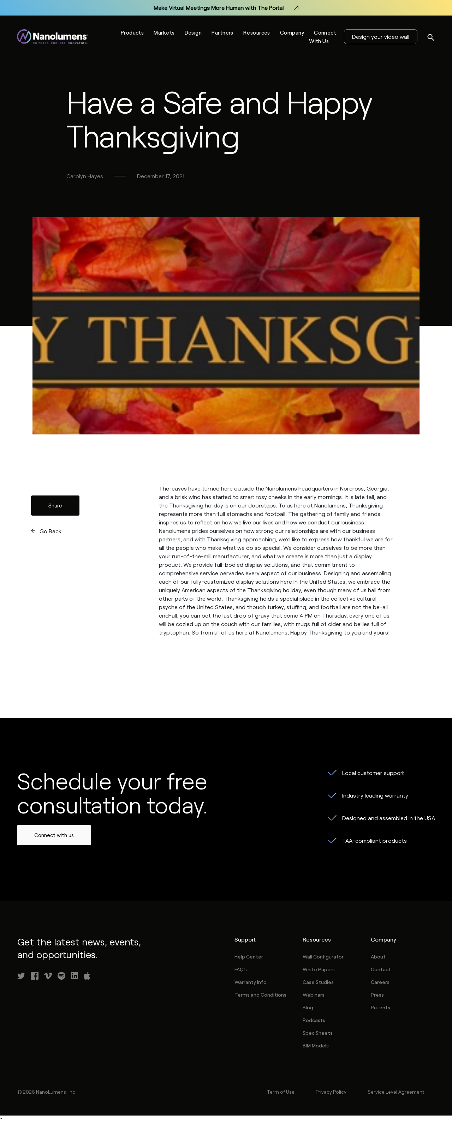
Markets (164, 32)
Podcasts (314, 1020)
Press (377, 995)
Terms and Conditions (260, 995)
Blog (308, 1007)
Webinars (314, 995)
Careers (380, 982)
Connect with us (54, 835)
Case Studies (318, 982)
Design (193, 32)
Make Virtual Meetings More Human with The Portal (226, 8)
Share (55, 505)
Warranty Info (250, 982)
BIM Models (316, 1045)
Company (292, 32)
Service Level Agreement (396, 1092)
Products (132, 32)
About (378, 957)
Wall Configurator (323, 957)
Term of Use (281, 1092)
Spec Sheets (318, 1033)
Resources (256, 32)
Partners (222, 32)
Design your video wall (380, 36)
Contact (381, 969)
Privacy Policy (331, 1092)
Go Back (50, 531)
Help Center (248, 957)
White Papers (319, 969)
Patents (380, 1007)
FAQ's (240, 969)
